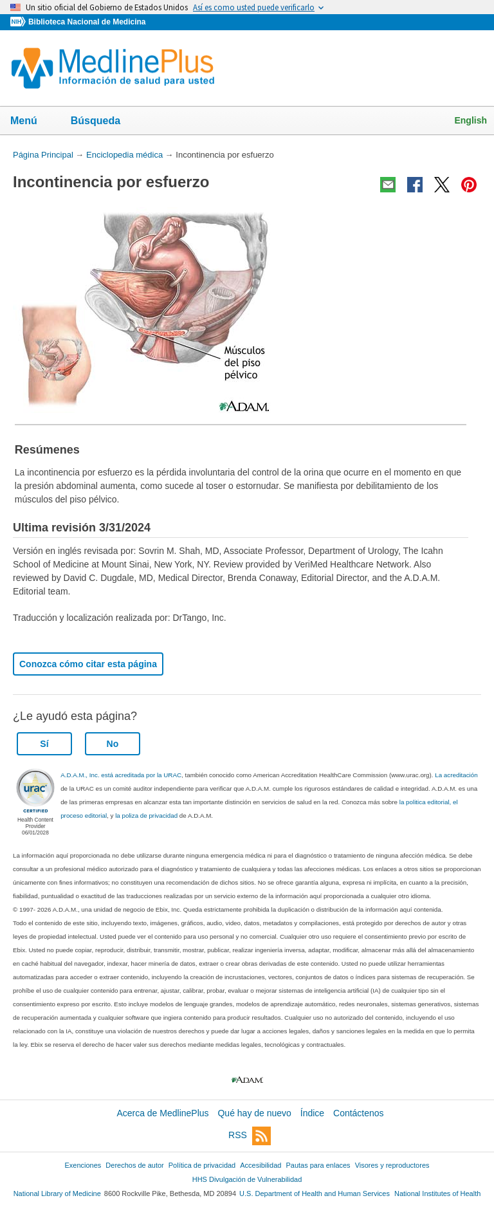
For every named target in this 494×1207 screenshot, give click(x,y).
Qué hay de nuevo (254, 1113)
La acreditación (456, 775)
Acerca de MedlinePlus (162, 1113)
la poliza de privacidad (146, 815)
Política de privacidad (202, 1165)
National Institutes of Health (437, 1193)
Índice (312, 1113)
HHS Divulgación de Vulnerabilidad (247, 1179)
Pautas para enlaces (318, 1165)
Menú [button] (32, 122)
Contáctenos (358, 1113)
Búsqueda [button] (104, 122)
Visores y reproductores (392, 1165)
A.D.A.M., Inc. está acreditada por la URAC (120, 775)
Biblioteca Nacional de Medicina (86, 21)
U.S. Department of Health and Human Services (314, 1193)
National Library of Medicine (57, 1193)
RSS (249, 1136)
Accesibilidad (260, 1165)
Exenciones (83, 1165)
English (470, 120)
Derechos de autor (134, 1165)
